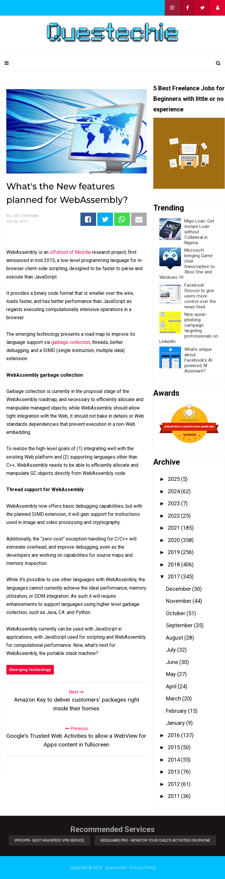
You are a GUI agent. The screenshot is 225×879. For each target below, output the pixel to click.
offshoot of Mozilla (70, 252)
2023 (174, 503)
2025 (174, 479)
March (174, 698)
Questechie (116, 867)
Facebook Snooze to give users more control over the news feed (200, 296)
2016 (174, 735)
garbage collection (70, 342)
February (177, 711)
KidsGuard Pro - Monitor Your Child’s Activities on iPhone (155, 840)
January (176, 723)
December (179, 589)
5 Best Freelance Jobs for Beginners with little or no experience (189, 99)
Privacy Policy (143, 867)
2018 (174, 564)
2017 (174, 576)
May (171, 674)
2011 (174, 796)
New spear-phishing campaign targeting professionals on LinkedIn (188, 328)
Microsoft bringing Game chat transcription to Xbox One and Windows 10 (187, 264)
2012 (174, 784)
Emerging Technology (30, 669)
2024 (174, 491)
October (176, 613)
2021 (174, 528)
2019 (174, 552)
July (171, 650)
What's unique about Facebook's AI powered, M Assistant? (198, 360)
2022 (174, 516)
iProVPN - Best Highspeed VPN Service (49, 840)
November (179, 601)
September (180, 625)
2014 (174, 759)
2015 (174, 747)
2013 (174, 771)
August (175, 637)
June (172, 662)
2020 (174, 540)
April (172, 686)
